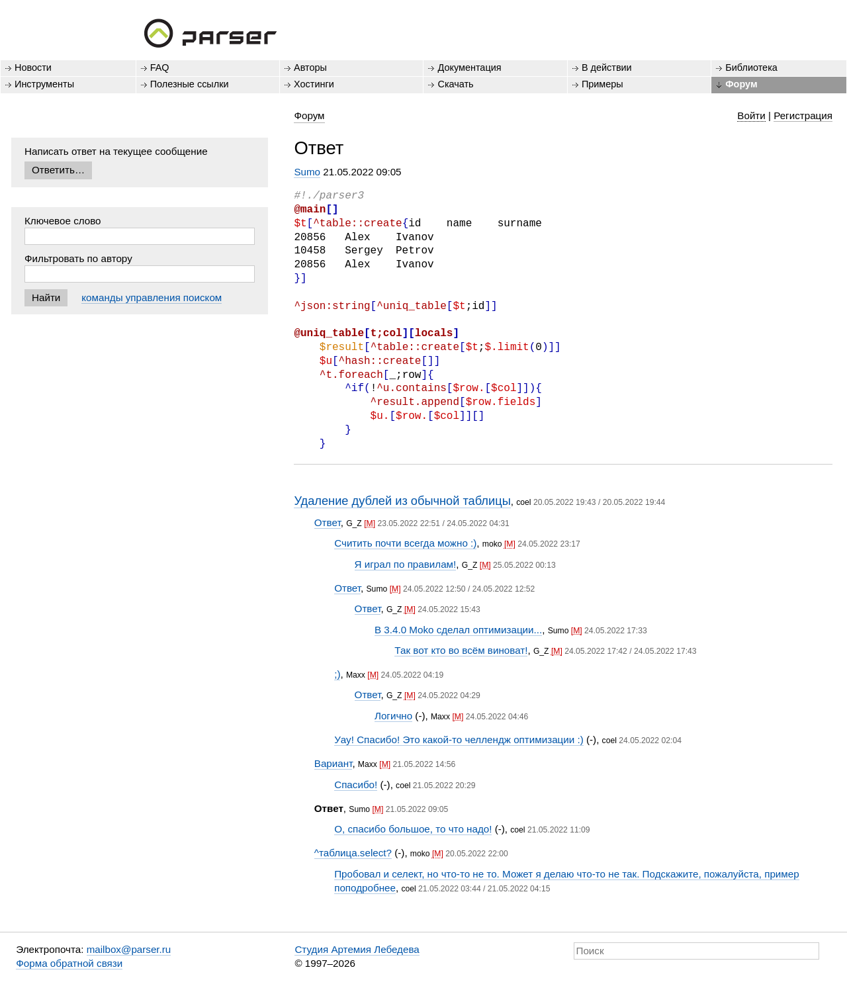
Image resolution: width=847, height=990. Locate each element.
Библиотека (751, 67)
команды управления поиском (151, 297)
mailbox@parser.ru (129, 949)
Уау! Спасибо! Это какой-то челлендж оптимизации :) (459, 739)
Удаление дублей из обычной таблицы (402, 501)
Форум (741, 84)
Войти (751, 115)
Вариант (333, 763)
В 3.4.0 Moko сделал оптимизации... (458, 629)
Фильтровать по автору (78, 258)
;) (337, 674)
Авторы (310, 67)
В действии (607, 67)
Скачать (455, 84)
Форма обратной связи (69, 963)
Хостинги (314, 84)
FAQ (159, 67)
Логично (393, 715)
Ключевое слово (62, 220)
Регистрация (803, 115)
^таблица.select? (353, 852)
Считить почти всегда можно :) (405, 543)
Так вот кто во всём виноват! (460, 650)
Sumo (307, 171)
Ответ (327, 522)
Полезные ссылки (189, 84)
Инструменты (44, 84)
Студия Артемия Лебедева (356, 949)
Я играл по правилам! (406, 564)
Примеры (602, 84)
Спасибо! (355, 784)
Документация (469, 67)
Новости (33, 67)
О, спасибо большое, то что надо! (413, 828)
